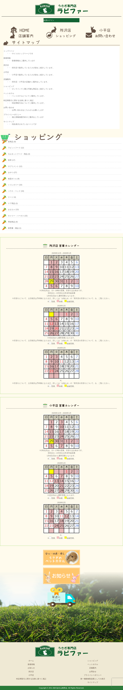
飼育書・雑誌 (13, 228)
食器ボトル (12, 179)
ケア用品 (11, 203)
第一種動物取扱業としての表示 (92, 679)
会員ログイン (49, 20)
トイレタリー (13, 185)
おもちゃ (11, 209)
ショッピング (92, 661)
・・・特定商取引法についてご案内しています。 (26, 103)
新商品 (10, 142)
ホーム (31, 661)
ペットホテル (92, 664)
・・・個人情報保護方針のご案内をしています (25, 117)
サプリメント (13, 166)
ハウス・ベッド (14, 191)
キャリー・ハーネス (16, 216)
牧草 (10, 160)
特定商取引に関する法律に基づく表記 (31, 679)
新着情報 (31, 664)
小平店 (31, 675)
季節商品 (11, 222)
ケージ (10, 197)
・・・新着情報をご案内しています (21, 61)
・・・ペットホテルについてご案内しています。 (26, 96)
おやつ (10, 172)
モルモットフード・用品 (17, 154)
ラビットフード (14, 148)
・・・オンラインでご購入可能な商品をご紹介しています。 (30, 89)
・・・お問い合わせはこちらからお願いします (25, 110)
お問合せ (92, 672)
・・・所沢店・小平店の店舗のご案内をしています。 (28, 82)
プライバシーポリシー (93, 675)
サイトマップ (92, 682)
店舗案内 (92, 668)
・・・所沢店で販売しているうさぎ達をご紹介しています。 (30, 68)
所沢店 (31, 672)
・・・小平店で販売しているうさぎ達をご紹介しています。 (30, 75)
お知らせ (31, 668)
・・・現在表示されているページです (22, 124)
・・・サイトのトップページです (20, 54)
